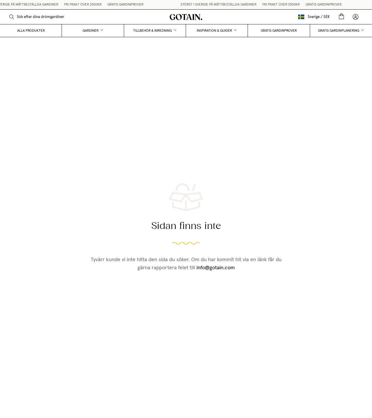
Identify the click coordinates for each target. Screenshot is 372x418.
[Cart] (341, 16)
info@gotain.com (215, 267)
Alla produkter (31, 31)
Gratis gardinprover (279, 31)
